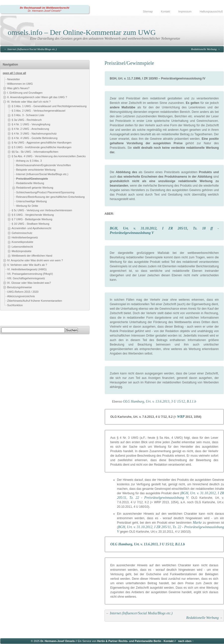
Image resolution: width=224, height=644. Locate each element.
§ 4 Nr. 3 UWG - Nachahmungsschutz (34, 133)
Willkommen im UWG (20, 83)
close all (20, 73)
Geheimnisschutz (22, 232)
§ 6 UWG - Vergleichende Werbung (33, 214)
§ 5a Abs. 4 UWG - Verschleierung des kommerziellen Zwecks (49, 156)
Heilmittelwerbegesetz (25, 237)
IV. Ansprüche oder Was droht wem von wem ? (35, 260)
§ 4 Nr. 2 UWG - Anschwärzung (30, 128)
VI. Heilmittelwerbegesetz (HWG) (27, 269)
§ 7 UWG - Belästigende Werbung (32, 219)
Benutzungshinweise (19, 287)
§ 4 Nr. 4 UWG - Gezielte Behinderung (34, 138)
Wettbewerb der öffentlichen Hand (32, 255)
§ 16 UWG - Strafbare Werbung (30, 223)
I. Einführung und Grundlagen (25, 92)
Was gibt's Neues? (18, 88)
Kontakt (165, 11)
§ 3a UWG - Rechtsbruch (27, 119)
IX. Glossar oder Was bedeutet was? (29, 282)
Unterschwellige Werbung (31, 201)
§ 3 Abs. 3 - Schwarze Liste (28, 115)
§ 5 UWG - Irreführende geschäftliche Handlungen (41, 147)
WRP (180, 417)
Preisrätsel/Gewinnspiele (32, 178)
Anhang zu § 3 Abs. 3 (29, 160)
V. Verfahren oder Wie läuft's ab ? (27, 264)
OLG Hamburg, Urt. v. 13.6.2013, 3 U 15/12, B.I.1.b (159, 401)
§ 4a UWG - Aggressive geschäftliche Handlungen (41, 142)
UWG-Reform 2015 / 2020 (22, 291)
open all (8, 73)
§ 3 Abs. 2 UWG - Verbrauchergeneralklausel (38, 110)
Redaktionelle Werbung (204, 49)
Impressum (184, 11)
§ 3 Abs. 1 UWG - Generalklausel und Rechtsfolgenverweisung (49, 106)
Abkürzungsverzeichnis (21, 296)
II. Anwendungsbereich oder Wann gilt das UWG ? (37, 97)
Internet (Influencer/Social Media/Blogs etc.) (32, 49)
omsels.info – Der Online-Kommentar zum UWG (82, 32)
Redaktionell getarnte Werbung (34, 187)
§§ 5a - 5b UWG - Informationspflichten (35, 151)
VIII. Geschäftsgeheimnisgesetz (26, 278)
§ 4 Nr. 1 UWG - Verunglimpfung (31, 124)
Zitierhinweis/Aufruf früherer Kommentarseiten (34, 300)
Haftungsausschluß (211, 11)
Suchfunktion (15, 305)
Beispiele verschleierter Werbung (36, 169)
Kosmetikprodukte (22, 241)
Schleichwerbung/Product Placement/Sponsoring (45, 192)
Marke (197, 522)
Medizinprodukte (21, 251)
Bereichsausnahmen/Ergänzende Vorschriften (43, 165)
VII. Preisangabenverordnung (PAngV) (30, 273)
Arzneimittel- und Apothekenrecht (31, 228)
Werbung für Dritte (27, 205)
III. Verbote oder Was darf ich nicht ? (29, 101)
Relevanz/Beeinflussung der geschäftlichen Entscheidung (50, 196)
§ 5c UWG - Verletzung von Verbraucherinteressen (42, 210)
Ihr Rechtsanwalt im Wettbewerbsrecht (44, 7)
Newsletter (13, 79)
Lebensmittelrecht (22, 246)
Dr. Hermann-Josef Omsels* (44, 10)
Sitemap (148, 11)
